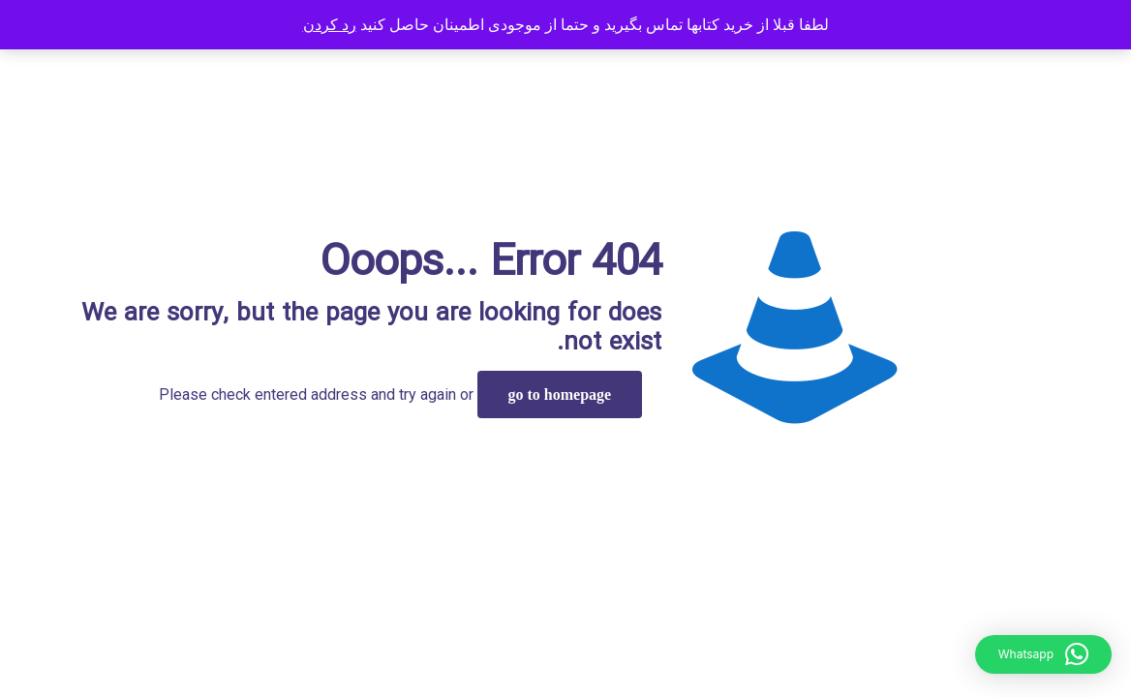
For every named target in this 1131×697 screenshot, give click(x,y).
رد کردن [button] (329, 24)
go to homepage (560, 394)
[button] (1043, 654)
